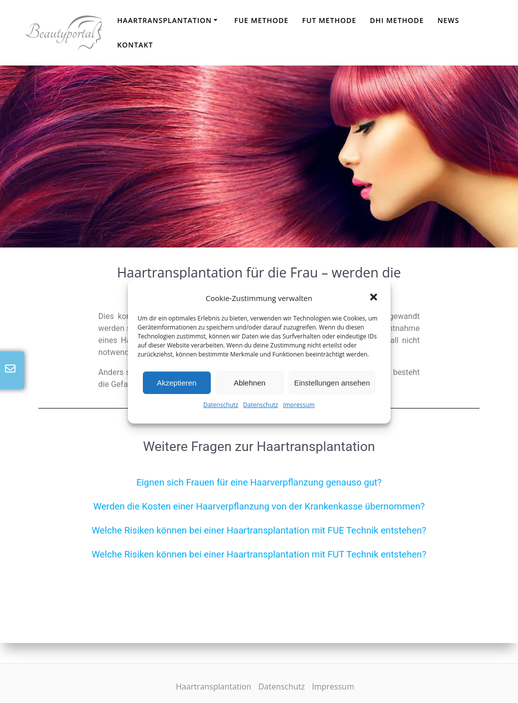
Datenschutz (220, 404)
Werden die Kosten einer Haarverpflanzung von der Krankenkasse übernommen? (259, 506)
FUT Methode (329, 20)
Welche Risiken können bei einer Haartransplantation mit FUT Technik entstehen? (258, 554)
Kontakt (135, 45)
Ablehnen (249, 382)
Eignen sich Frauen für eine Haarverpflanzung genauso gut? (259, 482)
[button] (375, 298)
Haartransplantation (164, 20)
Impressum (299, 404)
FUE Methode (261, 20)
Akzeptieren (176, 382)
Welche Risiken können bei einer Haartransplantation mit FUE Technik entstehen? (259, 530)
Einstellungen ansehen (332, 382)
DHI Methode (397, 20)
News (449, 20)
